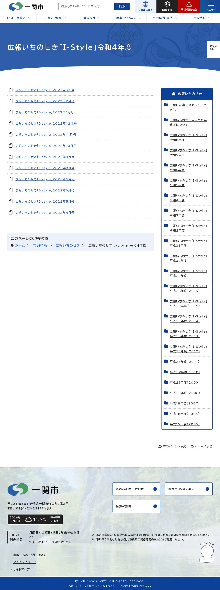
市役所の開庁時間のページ (145, 539)
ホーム (20, 245)
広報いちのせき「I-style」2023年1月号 (44, 112)
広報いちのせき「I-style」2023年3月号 (44, 90)
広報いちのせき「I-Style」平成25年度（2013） (188, 334)
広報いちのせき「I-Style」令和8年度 (188, 137)
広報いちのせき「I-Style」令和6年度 (188, 167)
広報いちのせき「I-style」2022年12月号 (46, 123)
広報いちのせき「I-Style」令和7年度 (188, 152)
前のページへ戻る (172, 446)
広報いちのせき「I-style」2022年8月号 (45, 168)
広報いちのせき (68, 245)
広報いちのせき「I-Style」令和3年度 (188, 213)
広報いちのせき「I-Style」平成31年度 (188, 243)
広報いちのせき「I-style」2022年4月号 (45, 212)
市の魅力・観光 (165, 18)
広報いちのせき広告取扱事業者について (188, 122)
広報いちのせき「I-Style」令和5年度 (188, 183)
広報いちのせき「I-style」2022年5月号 (45, 201)
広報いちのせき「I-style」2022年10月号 (46, 145)
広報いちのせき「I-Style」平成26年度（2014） (188, 319)
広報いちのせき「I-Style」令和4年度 (188, 198)
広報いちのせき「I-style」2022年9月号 (45, 156)
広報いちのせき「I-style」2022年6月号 (45, 190)
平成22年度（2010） (185, 372)
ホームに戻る (201, 446)
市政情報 (201, 18)
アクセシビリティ (23, 562)
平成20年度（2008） (185, 393)
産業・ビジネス (128, 18)
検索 (122, 6)
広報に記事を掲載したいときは (188, 107)
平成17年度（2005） (185, 424)
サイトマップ (20, 569)
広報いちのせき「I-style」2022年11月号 (45, 134)
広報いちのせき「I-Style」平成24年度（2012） (188, 349)
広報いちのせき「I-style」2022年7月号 (45, 179)
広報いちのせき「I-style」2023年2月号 (45, 101)
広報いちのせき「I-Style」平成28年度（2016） (188, 288)
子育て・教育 (55, 18)
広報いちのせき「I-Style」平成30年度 (188, 258)
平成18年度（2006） (185, 413)
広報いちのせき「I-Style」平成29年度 (188, 273)
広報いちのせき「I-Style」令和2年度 (188, 228)
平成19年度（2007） (185, 403)
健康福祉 (91, 18)
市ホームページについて (28, 555)
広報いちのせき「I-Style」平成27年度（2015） (188, 303)
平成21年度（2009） (185, 382)
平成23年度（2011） (184, 361)
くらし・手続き (18, 18)
